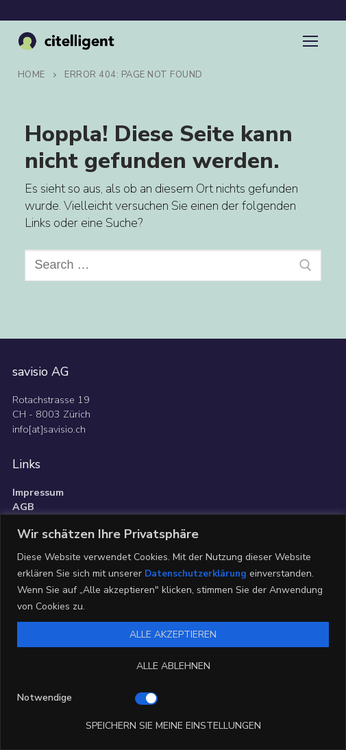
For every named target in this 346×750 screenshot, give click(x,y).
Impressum (38, 492)
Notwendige (44, 697)
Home (31, 75)
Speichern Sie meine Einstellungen (173, 725)
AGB (23, 506)
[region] (173, 632)
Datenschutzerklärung (198, 573)
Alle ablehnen (173, 666)
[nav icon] (310, 41)
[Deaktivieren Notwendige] (146, 698)
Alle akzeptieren (173, 634)
